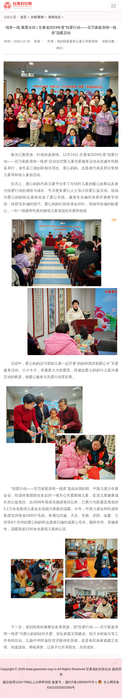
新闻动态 (54, 17)
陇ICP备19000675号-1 (80, 682)
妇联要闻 (37, 17)
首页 (23, 17)
